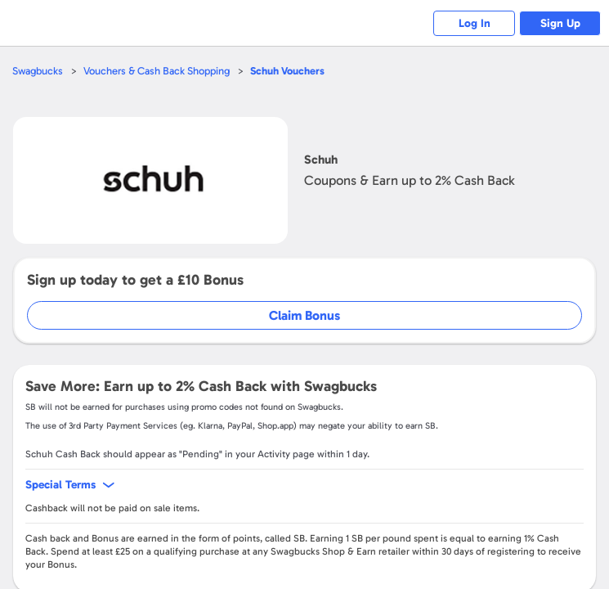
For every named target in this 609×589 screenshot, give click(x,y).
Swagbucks (37, 71)
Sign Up (560, 23)
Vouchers (287, 71)
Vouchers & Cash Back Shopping (156, 71)
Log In (474, 23)
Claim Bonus (304, 315)
